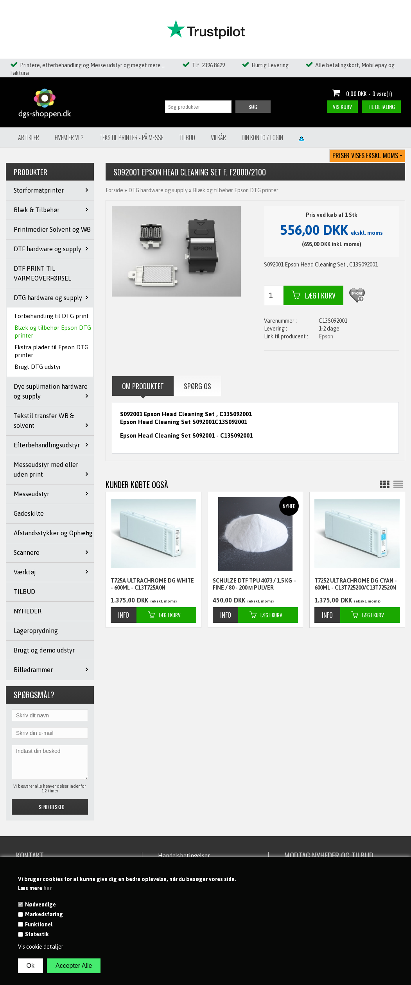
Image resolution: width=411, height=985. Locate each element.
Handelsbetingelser (184, 855)
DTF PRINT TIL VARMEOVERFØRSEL (42, 273)
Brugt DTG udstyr (37, 366)
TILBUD (24, 591)
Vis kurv (342, 106)
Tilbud (187, 137)
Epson (326, 336)
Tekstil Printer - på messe (131, 137)
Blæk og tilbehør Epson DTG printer (52, 331)
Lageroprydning (36, 630)
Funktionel (38, 924)
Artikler (28, 137)
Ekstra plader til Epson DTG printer (51, 351)
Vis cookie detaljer (40, 947)
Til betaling (381, 106)
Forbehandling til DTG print (51, 316)
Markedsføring (44, 914)
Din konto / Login (262, 137)
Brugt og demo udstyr (44, 650)
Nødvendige (40, 904)
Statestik (37, 934)
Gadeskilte (29, 513)
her (47, 888)
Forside (114, 190)
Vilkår (218, 137)
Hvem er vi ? (69, 137)
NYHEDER (27, 611)
